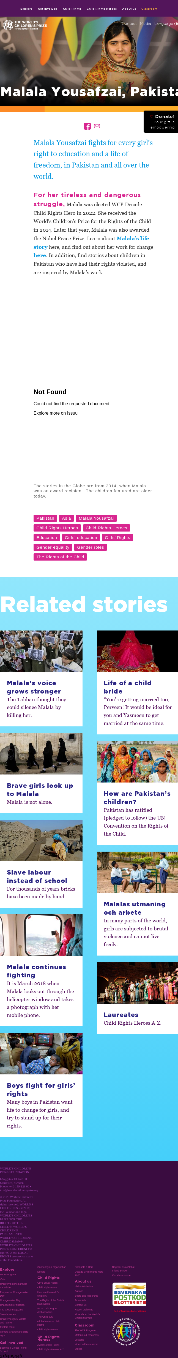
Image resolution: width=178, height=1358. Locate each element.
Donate (41, 1271)
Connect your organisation (51, 1267)
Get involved (47, 8)
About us (129, 8)
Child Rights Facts (47, 1287)
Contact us (81, 1305)
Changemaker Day (10, 1300)
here (40, 255)
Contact (129, 23)
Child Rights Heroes (102, 8)
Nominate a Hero (84, 1267)
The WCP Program (85, 1330)
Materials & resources (87, 1335)
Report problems (84, 1309)
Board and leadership (86, 1295)
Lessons (79, 1339)
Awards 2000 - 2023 (48, 1345)
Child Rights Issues (48, 1329)
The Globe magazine (11, 1309)
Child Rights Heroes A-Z (50, 1349)
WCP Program (8, 1274)
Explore (26, 8)
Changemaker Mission (12, 1305)
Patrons (79, 1291)
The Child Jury (45, 1316)
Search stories (8, 1314)
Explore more (7, 1327)
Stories (79, 1348)
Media (145, 23)
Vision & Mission (84, 1286)
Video (3, 1279)
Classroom (149, 8)
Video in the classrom (86, 1344)
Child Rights (72, 8)
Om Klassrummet (121, 1275)
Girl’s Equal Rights (47, 1282)
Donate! (162, 121)
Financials (80, 1300)
